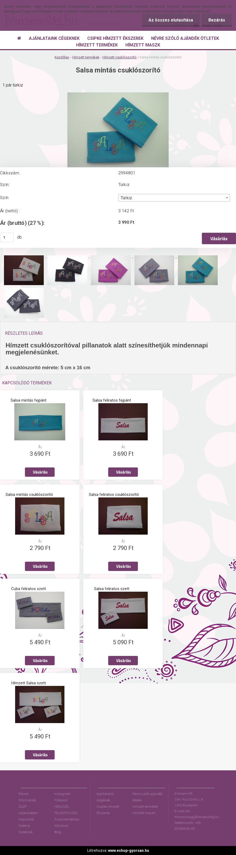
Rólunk (23, 794)
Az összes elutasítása (170, 20)
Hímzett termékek (85, 57)
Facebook (26, 832)
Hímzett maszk (143, 813)
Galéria (24, 826)
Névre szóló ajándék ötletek (147, 797)
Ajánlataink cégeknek (105, 797)
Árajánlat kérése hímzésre (66, 822)
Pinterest (61, 800)
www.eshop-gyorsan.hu (128, 850)
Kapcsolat (26, 819)
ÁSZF (23, 807)
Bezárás (216, 20)
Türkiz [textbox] (126, 197)
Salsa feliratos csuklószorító (114, 494)
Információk (27, 800)
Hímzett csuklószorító (120, 57)
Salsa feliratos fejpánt (112, 400)
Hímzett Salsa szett (28, 683)
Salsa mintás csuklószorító (29, 494)
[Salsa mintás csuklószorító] (118, 94)
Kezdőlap (62, 57)
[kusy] (7, 237)
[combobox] (174, 197)
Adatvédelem (28, 813)
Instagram (62, 794)
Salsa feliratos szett (111, 588)
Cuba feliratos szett (28, 588)
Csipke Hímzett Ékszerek (108, 810)
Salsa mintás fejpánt (28, 400)
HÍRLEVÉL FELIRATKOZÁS (65, 810)
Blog (57, 832)
